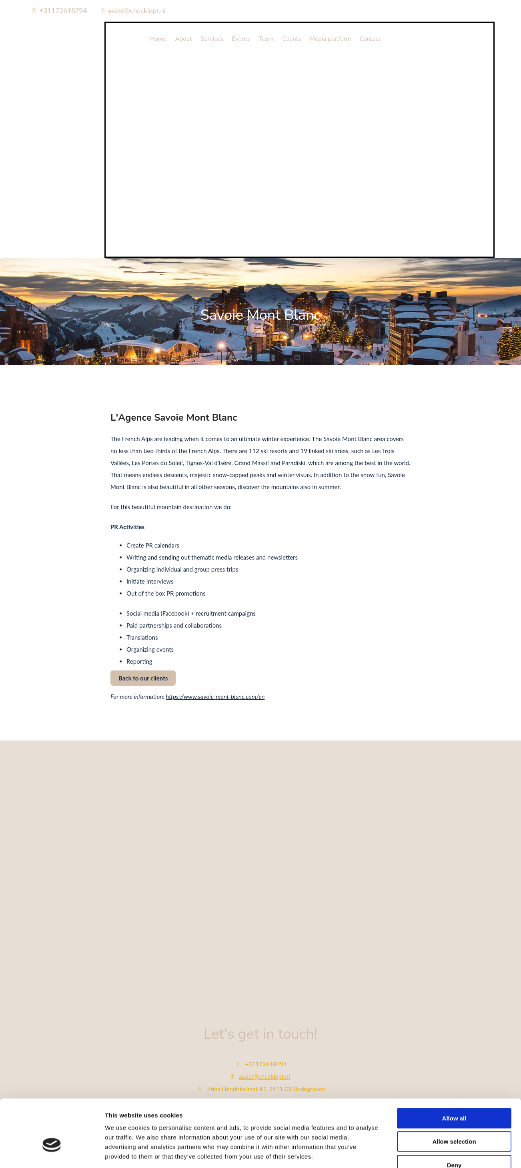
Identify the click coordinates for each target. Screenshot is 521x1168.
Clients (291, 39)
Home (158, 39)
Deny (454, 1029)
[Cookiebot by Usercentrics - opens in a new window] (52, 1065)
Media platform (330, 39)
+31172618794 (63, 10)
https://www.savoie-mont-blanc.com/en (215, 696)
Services (211, 39)
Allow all (454, 982)
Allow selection (454, 1006)
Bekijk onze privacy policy (260, 1136)
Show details (420, 1065)
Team (266, 39)
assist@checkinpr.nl (137, 10)
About (183, 39)
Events (241, 39)
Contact (370, 39)
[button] (143, 678)
